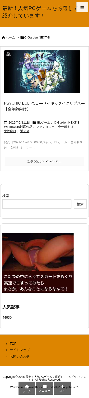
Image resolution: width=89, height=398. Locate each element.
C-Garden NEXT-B (67, 122)
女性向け (10, 131)
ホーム (10, 37)
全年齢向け (66, 127)
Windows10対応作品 (18, 127)
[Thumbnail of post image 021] (44, 75)
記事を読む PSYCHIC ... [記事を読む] (45, 161)
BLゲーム (43, 122)
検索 (5, 196)
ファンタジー (45, 127)
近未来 (24, 131)
